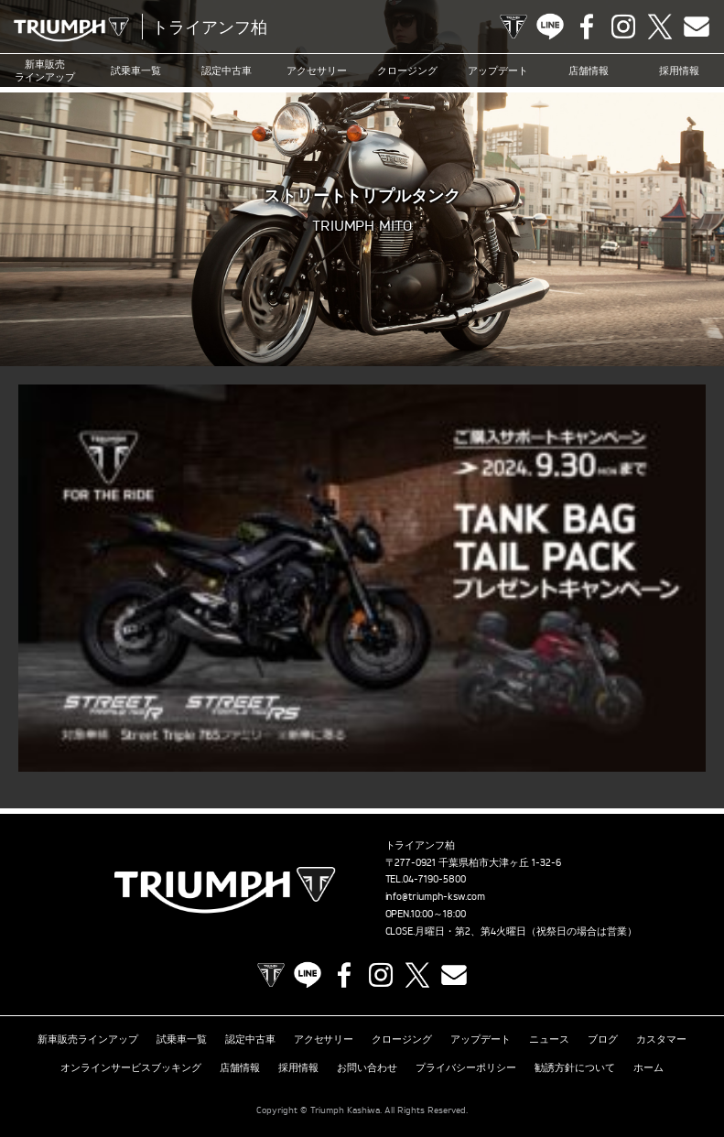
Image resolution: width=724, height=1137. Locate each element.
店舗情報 (588, 70)
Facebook (586, 26)
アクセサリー (316, 70)
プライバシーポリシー (466, 1067)
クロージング (407, 70)
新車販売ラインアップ (88, 1039)
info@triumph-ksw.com (435, 896)
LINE (550, 26)
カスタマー (661, 1039)
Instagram (623, 26)
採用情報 (679, 70)
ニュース (549, 1039)
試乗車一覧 (136, 70)
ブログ (603, 1039)
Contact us (696, 26)
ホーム (648, 1067)
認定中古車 (226, 70)
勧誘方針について (575, 1067)
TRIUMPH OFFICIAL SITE (513, 26)
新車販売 (45, 71)
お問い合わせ (367, 1067)
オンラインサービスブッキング (130, 1067)
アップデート (498, 70)
